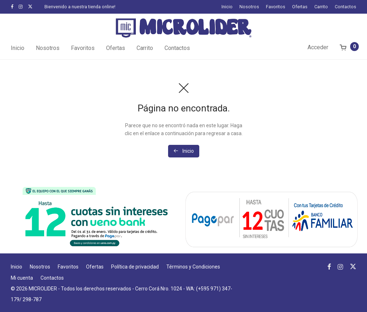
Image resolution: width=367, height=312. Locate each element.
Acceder (318, 47)
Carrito (321, 7)
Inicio (227, 7)
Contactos (345, 7)
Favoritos (275, 7)
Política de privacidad (135, 267)
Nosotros (249, 7)
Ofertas (300, 7)
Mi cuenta (22, 278)
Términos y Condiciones (193, 267)
